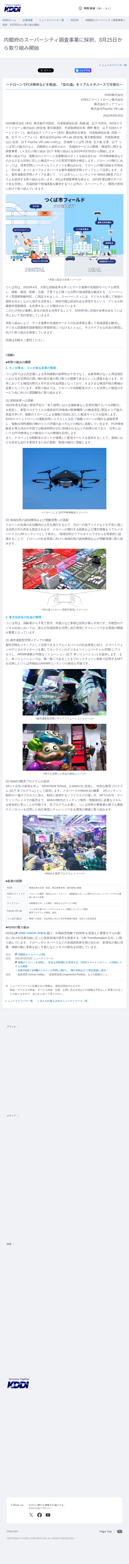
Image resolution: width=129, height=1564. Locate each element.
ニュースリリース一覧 (51, 20)
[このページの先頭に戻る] (111, 1531)
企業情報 (28, 20)
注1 (26, 151)
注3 (16, 786)
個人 (100, 8)
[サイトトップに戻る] (12, 8)
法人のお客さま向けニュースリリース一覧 (64, 1000)
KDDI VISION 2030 (29, 933)
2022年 (75, 20)
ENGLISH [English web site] (12, 1531)
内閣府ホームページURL (30, 954)
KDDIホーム (9, 20)
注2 (69, 419)
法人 (107, 8)
